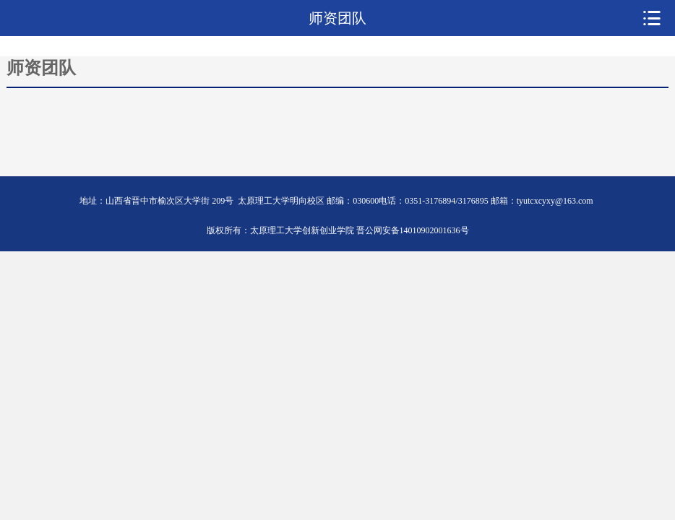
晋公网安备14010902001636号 (412, 230)
